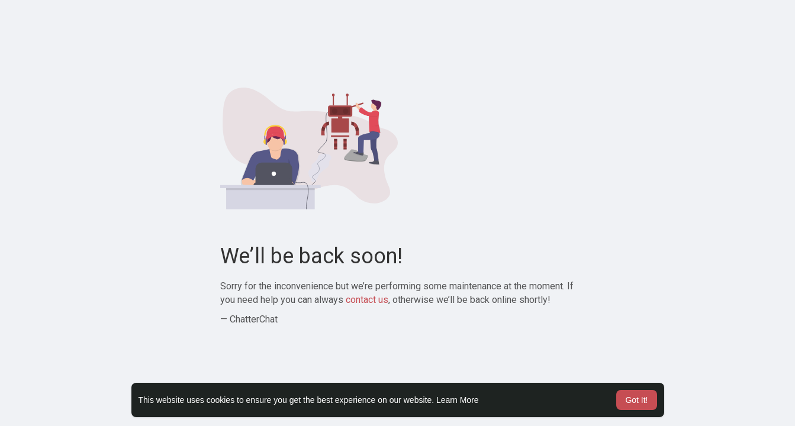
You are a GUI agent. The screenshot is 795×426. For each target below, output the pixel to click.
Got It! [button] (636, 400)
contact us (367, 299)
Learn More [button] (457, 400)
